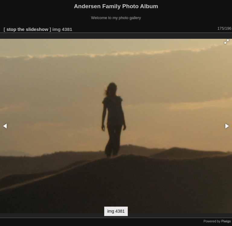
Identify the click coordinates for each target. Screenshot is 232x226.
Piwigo (226, 221)
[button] (226, 41)
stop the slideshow (27, 29)
